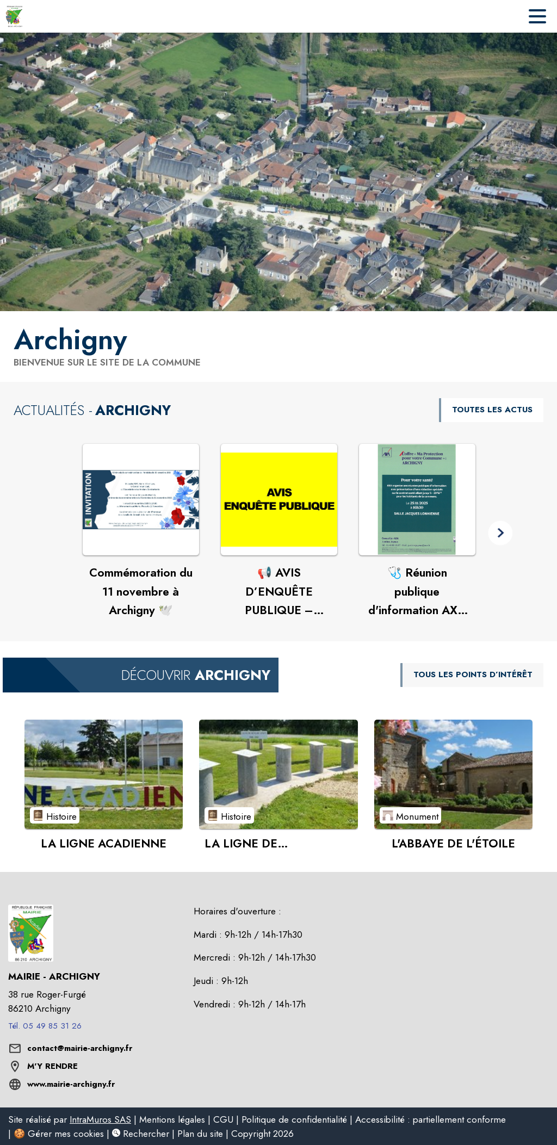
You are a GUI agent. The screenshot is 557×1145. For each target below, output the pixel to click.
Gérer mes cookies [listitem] (66, 1133)
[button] (500, 533)
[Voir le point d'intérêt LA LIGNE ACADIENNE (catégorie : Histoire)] (103, 774)
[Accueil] (14, 16)
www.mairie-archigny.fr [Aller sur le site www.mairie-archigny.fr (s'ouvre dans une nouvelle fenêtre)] (71, 1084)
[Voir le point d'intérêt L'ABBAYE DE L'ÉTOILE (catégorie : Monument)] (453, 774)
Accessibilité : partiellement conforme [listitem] (430, 1119)
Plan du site (200, 1133)
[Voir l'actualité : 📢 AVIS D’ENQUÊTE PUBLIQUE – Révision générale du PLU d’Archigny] (279, 500)
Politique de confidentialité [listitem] (294, 1119)
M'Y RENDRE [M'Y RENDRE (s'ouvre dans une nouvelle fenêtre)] (52, 1066)
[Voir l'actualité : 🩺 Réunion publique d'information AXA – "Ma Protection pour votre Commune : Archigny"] (417, 500)
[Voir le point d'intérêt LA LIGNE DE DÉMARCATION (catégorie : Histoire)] (278, 774)
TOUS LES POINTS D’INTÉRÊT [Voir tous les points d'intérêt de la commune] (473, 674)
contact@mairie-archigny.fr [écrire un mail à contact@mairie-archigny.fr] (79, 1048)
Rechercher (140, 1133)
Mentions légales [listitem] (172, 1119)
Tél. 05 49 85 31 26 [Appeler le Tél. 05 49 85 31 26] (45, 1026)
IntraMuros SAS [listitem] (100, 1119)
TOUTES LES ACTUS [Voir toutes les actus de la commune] (492, 410)
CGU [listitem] (223, 1119)
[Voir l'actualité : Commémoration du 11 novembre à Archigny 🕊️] (141, 500)
